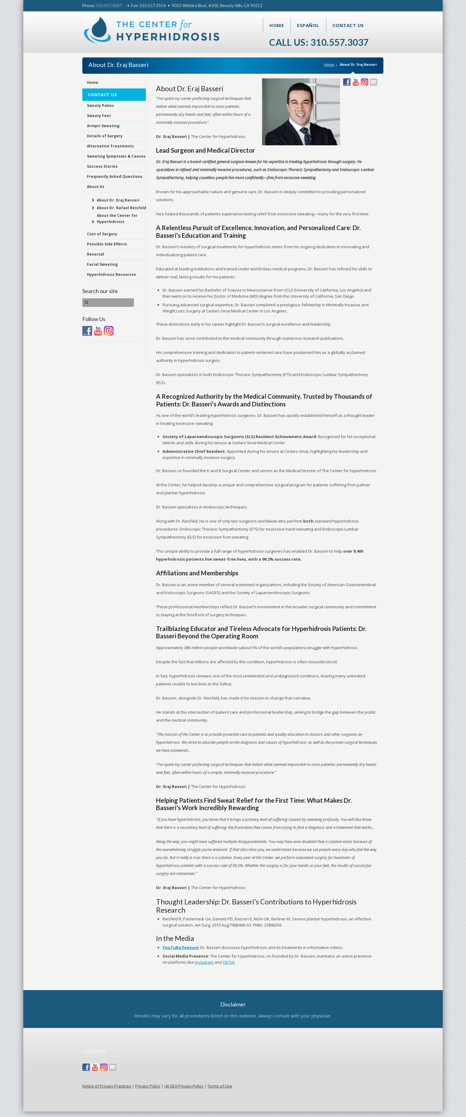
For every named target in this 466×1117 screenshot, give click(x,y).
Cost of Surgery (102, 234)
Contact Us (348, 25)
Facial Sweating (102, 264)
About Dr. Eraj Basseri (118, 200)
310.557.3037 (109, 5)
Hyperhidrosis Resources (111, 274)
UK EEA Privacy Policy (183, 1086)
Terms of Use (219, 1086)
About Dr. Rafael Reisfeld (121, 207)
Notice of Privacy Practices (106, 1086)
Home (276, 25)
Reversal (95, 254)
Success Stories (102, 166)
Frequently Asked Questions (115, 176)
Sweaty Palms (100, 105)
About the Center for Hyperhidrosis (117, 218)
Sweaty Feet (99, 115)
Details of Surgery (105, 136)
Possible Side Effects (107, 244)
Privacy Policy (147, 1086)
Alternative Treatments (110, 146)
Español (308, 25)
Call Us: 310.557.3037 (319, 42)
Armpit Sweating (103, 125)
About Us (95, 186)
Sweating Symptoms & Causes (116, 156)
